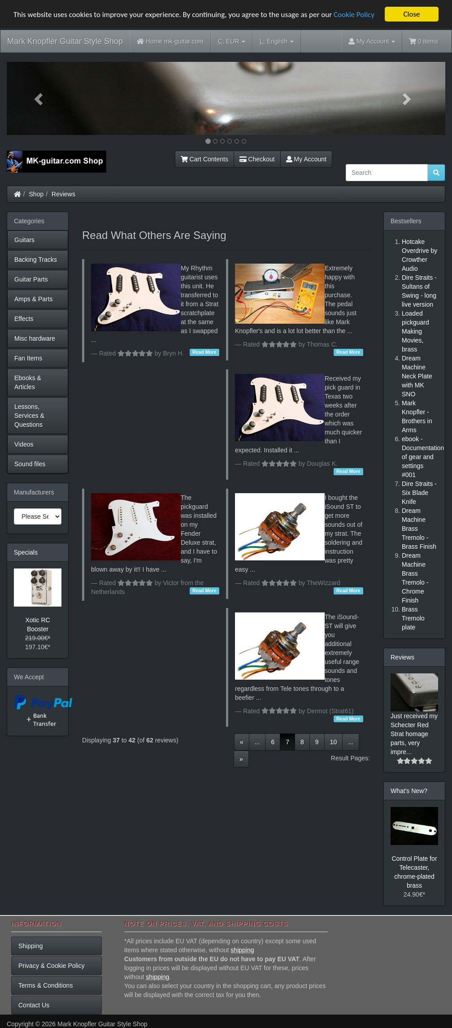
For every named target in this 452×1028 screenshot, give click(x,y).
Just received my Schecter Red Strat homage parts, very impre (414, 733)
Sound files (29, 464)
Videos (24, 444)
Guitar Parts (31, 279)
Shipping (30, 946)
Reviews (63, 194)
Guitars (24, 239)
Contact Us (33, 1005)
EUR (231, 41)
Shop (36, 194)
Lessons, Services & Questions (29, 415)
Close (411, 14)
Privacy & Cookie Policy (51, 965)
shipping (242, 950)
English (276, 41)
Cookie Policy (354, 14)
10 (333, 742)
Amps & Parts (33, 299)
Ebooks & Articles (27, 382)
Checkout (257, 159)
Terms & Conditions (45, 985)
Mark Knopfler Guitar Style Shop (65, 41)
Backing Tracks (35, 259)
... (257, 742)
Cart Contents (204, 159)
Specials (26, 552)
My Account (306, 159)
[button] (40, 98)
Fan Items (28, 358)
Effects (24, 318)
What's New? (409, 790)
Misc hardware (34, 338)
